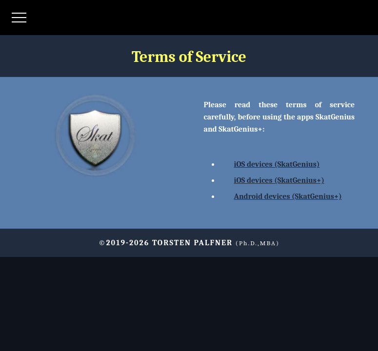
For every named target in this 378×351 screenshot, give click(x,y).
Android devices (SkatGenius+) (288, 196)
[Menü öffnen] (19, 17)
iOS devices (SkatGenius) (277, 164)
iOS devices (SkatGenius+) (279, 180)
